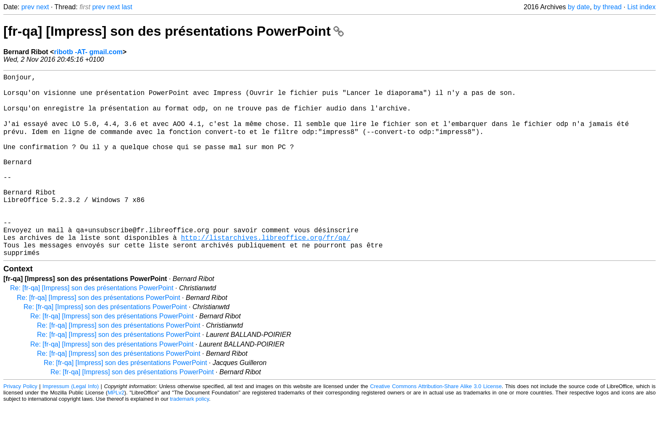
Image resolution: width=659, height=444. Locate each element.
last (127, 7)
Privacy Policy (20, 425)
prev (27, 7)
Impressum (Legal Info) (70, 425)
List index (641, 7)
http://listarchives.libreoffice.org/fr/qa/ (265, 272)
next (42, 7)
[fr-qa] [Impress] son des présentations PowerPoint (173, 31)
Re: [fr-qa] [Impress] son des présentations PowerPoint (92, 326)
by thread (607, 7)
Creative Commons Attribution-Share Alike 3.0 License (436, 425)
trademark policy (189, 437)
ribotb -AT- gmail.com (88, 51)
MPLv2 (116, 431)
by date (579, 7)
